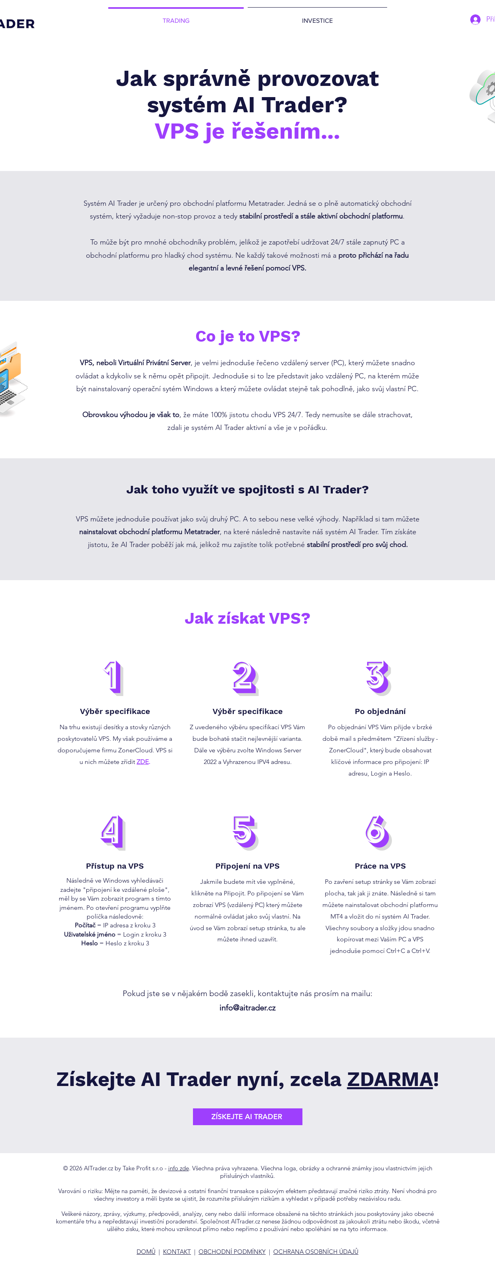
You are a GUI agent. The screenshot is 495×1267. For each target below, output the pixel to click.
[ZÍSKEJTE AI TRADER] (247, 1116)
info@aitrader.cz (247, 1007)
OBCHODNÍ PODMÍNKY (232, 1251)
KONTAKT (177, 1251)
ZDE (143, 762)
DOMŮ (146, 1251)
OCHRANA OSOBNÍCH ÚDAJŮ (315, 1251)
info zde (178, 1168)
